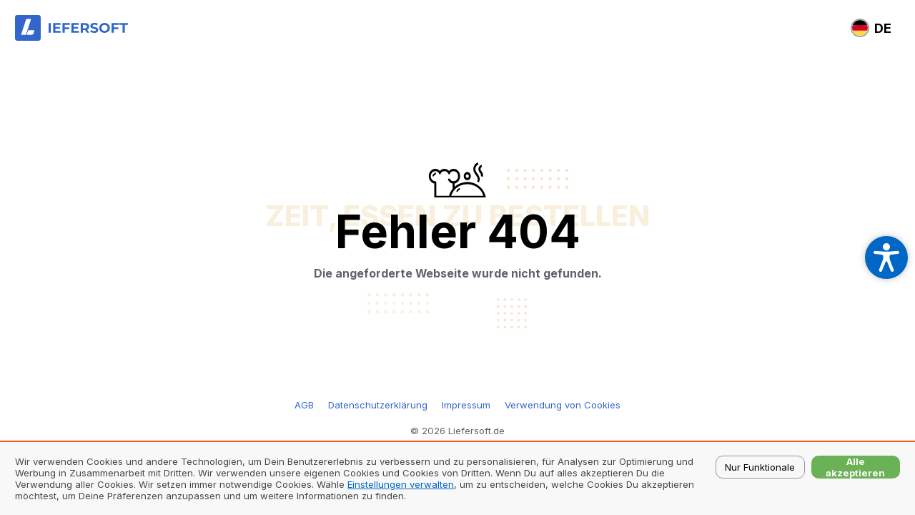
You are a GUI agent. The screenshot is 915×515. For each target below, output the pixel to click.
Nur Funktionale (760, 467)
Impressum (466, 405)
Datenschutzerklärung (377, 405)
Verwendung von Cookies (562, 405)
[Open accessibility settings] (886, 257)
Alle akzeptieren (855, 467)
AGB (304, 405)
